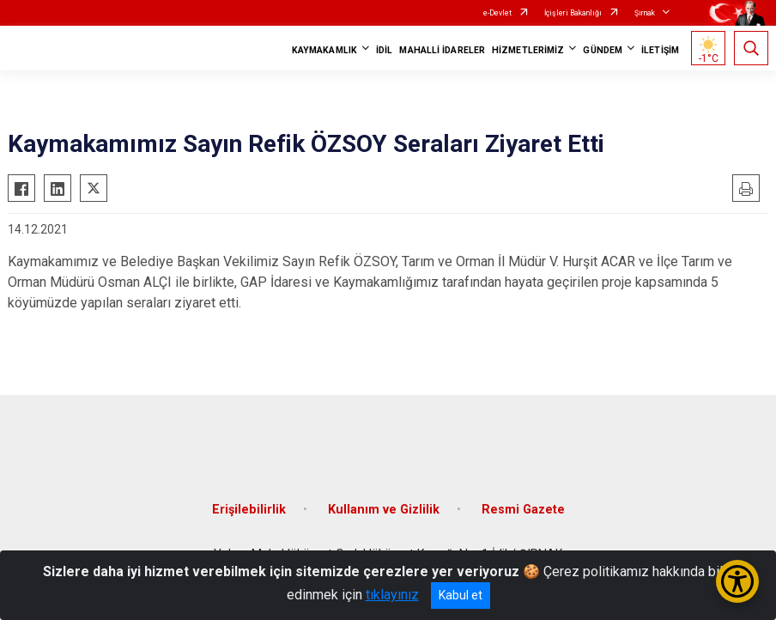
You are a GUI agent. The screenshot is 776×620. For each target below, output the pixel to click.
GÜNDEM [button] (602, 50)
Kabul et (460, 595)
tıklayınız (392, 595)
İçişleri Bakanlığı (573, 13)
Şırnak (644, 13)
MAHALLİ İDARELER (442, 50)
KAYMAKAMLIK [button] (324, 50)
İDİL (384, 50)
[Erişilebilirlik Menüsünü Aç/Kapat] (737, 581)
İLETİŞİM (660, 50)
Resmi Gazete (523, 509)
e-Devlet (497, 13)
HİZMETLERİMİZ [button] (528, 50)
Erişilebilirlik (249, 509)
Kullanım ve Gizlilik (384, 509)
